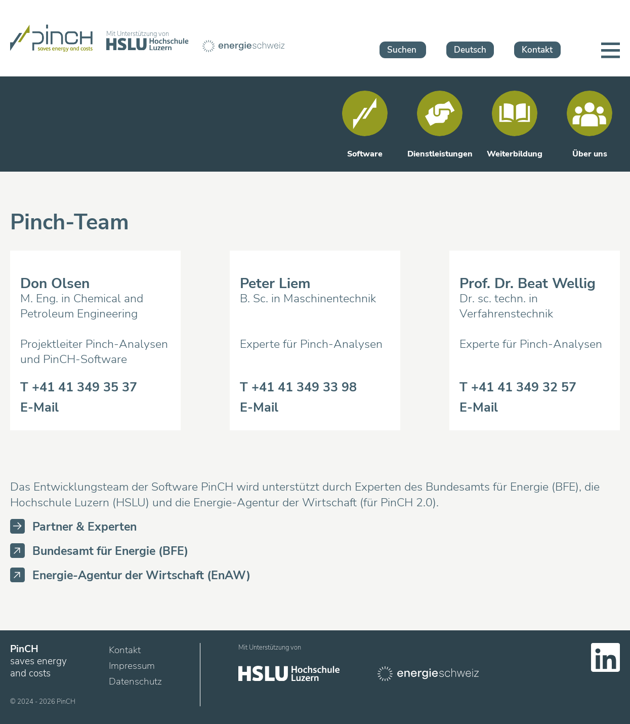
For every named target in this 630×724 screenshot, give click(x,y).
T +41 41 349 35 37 (78, 387)
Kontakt (537, 50)
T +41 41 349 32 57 (517, 387)
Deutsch (470, 50)
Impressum (132, 665)
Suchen (401, 50)
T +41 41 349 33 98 (298, 387)
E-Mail (39, 407)
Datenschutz (135, 681)
